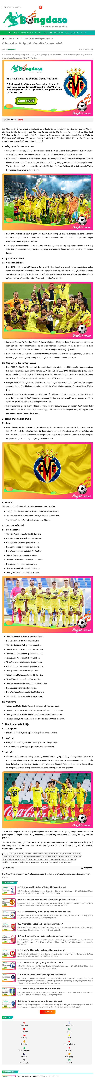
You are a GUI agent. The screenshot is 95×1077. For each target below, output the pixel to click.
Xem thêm (47, 1012)
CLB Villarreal (37, 853)
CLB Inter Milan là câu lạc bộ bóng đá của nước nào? (41, 974)
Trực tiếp (24, 1030)
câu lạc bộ (28, 853)
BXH (69, 1036)
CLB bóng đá (19, 853)
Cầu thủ (16, 33)
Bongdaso (12, 49)
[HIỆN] (20, 120)
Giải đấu (38, 33)
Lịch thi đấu (69, 1024)
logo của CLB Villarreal (49, 856)
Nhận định (24, 1042)
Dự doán (69, 1030)
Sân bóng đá (58, 33)
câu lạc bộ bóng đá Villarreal (52, 853)
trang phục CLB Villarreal (32, 856)
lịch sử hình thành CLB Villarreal (12, 856)
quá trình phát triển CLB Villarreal (38, 859)
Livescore (24, 1024)
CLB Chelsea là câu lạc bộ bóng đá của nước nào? (40, 962)
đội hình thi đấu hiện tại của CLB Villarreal (63, 859)
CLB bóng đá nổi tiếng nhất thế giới (61, 862)
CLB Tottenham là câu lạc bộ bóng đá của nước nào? (41, 887)
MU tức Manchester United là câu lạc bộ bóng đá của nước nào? (47, 899)
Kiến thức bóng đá (72, 33)
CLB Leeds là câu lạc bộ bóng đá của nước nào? (39, 989)
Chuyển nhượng (69, 1042)
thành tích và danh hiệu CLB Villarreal (14, 859)
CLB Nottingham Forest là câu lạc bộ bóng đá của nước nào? (45, 936)
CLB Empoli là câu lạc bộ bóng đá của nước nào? (39, 1001)
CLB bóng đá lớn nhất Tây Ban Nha (13, 862)
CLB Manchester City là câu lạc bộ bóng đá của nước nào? (44, 912)
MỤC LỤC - (14, 120)
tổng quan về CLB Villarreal (71, 853)
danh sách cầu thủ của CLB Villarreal (69, 856)
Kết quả (24, 1036)
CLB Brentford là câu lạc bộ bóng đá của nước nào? (41, 950)
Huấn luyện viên (27, 33)
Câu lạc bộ (47, 33)
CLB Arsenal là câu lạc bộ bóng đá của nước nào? (40, 924)
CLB (11, 853)
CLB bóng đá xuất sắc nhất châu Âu (37, 862)
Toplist (83, 33)
